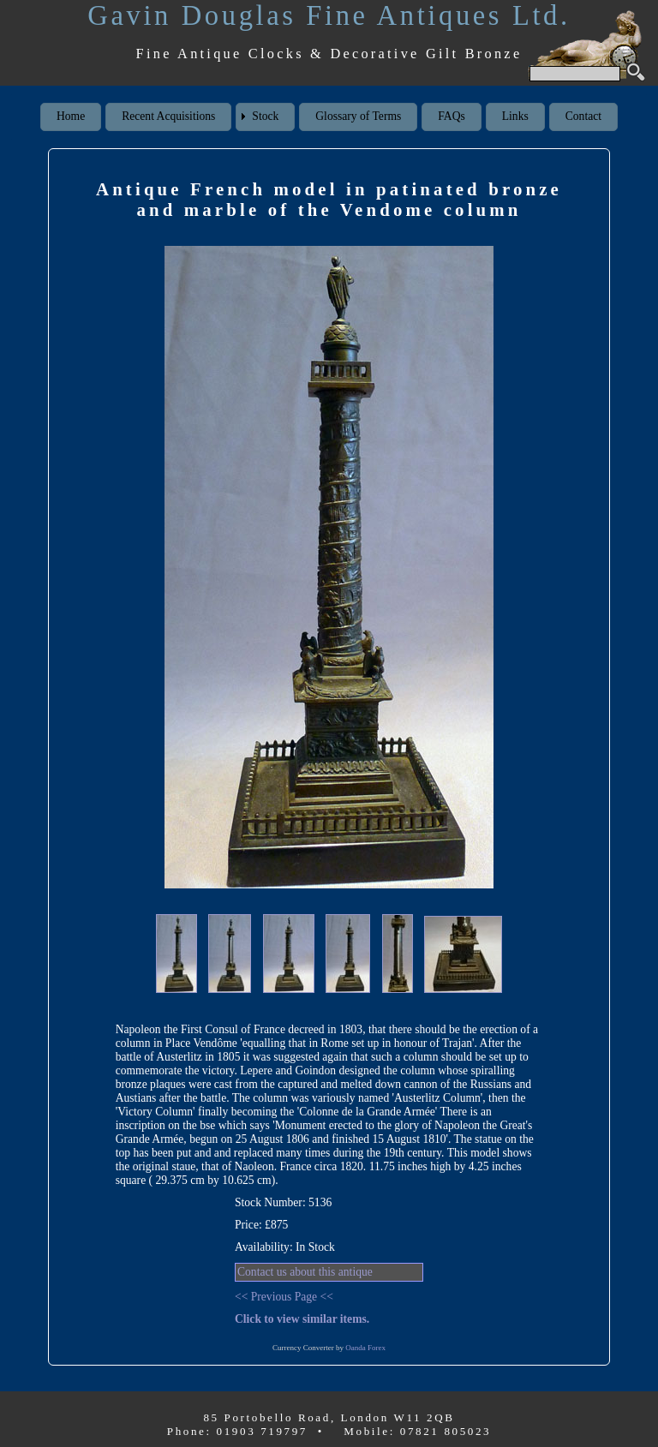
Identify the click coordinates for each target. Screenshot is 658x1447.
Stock (265, 116)
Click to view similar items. (302, 1318)
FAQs (451, 116)
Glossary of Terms (358, 116)
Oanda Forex (365, 1347)
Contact (583, 116)
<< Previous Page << (284, 1296)
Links (515, 116)
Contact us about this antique (305, 1271)
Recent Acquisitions (168, 116)
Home (71, 116)
